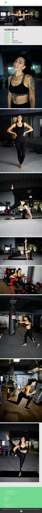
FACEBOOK (6, 498)
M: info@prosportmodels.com (10, 494)
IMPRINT (11, 506)
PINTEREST (6, 499)
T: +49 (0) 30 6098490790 (9, 492)
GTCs (8, 505)
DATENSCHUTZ (7, 507)
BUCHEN (8, 24)
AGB (5, 505)
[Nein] (40, 510)
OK (21, 511)
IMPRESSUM (6, 506)
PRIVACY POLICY (14, 507)
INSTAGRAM (6, 497)
